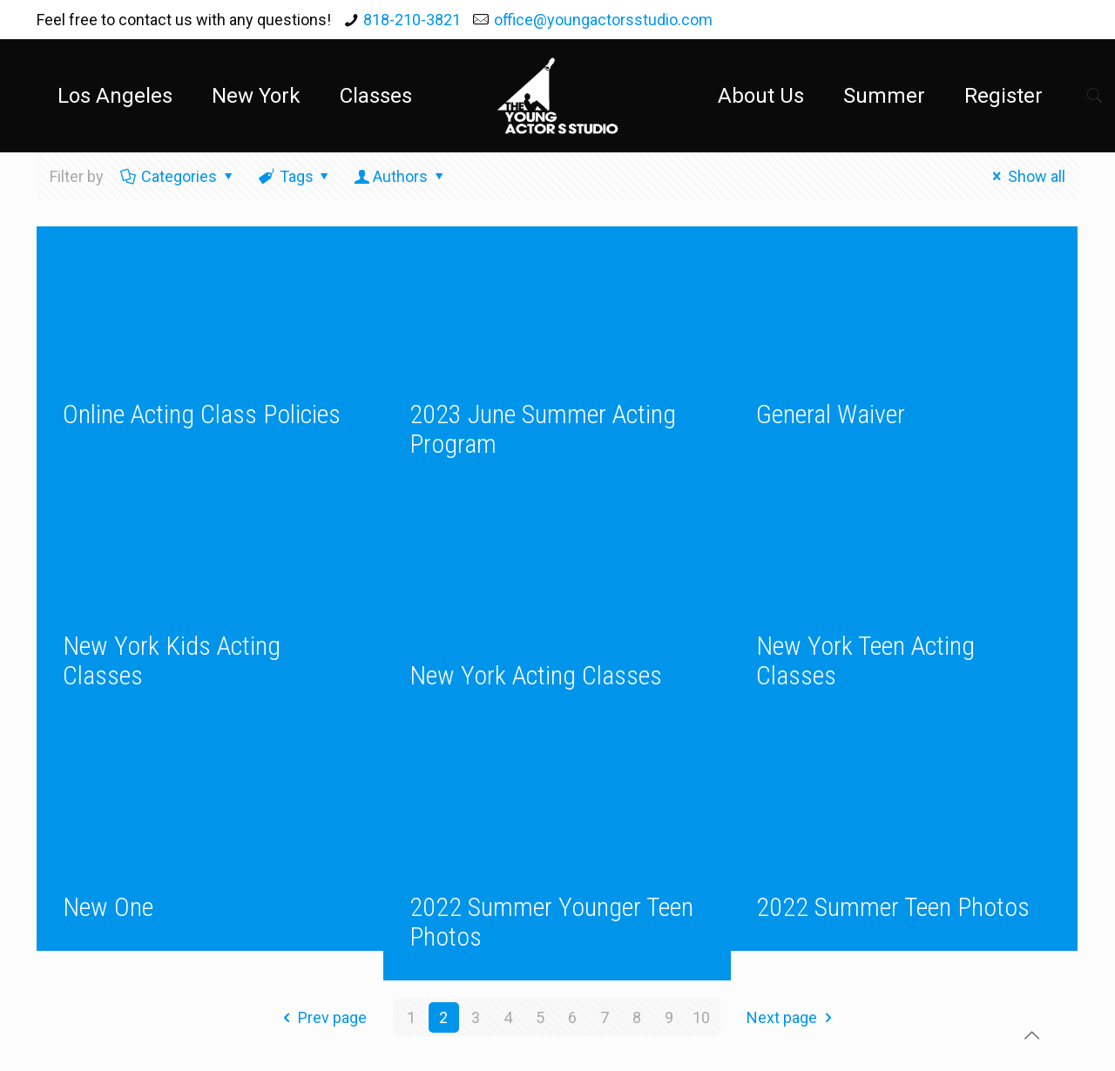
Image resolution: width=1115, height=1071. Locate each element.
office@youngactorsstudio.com (603, 19)
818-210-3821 (412, 19)
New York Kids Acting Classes (171, 660)
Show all (1025, 176)
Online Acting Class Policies (202, 414)
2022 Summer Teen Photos (893, 907)
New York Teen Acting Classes (865, 660)
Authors (400, 176)
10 (701, 1017)
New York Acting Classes (535, 675)
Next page (793, 1017)
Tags (295, 176)
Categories (178, 176)
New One (108, 907)
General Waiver (830, 414)
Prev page (321, 1017)
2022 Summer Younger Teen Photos (551, 922)
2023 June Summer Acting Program (542, 429)
